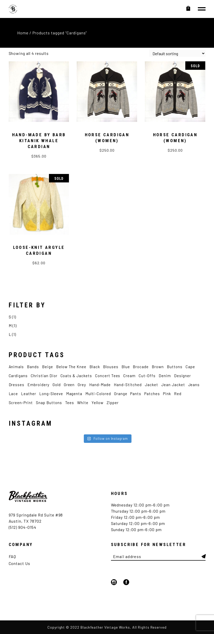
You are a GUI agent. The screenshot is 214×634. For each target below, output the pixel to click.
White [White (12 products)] (82, 402)
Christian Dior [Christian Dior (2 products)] (44, 375)
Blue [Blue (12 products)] (125, 366)
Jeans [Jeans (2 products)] (194, 384)
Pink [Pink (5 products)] (167, 393)
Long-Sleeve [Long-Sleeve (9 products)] (51, 393)
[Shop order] (177, 53)
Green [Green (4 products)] (69, 384)
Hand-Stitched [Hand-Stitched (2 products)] (128, 384)
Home (22, 32)
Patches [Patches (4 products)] (152, 393)
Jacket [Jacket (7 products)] (151, 384)
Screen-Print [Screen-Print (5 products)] (21, 402)
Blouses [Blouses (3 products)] (110, 366)
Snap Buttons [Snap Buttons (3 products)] (49, 402)
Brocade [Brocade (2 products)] (141, 366)
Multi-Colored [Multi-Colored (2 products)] (98, 393)
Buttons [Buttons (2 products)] (174, 366)
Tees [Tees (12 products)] (69, 402)
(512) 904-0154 (22, 527)
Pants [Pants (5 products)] (135, 393)
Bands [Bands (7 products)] (33, 366)
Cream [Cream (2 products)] (129, 375)
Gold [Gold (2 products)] (57, 384)
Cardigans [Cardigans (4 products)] (18, 375)
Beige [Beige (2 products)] (47, 366)
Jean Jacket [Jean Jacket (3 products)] (173, 384)
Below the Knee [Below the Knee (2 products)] (71, 366)
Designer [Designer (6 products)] (182, 375)
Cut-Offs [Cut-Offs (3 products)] (147, 375)
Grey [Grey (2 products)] (82, 384)
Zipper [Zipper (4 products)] (113, 402)
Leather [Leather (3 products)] (28, 393)
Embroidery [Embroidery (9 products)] (38, 384)
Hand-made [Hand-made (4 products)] (100, 384)
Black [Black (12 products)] (94, 366)
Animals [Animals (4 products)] (16, 366)
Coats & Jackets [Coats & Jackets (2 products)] (76, 375)
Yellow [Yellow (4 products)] (97, 402)
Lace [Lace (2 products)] (13, 393)
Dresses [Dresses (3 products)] (17, 384)
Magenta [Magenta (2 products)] (74, 393)
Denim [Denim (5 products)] (165, 375)
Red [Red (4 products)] (177, 393)
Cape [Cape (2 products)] (190, 366)
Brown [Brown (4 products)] (158, 366)
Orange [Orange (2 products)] (120, 393)
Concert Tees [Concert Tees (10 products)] (107, 375)
